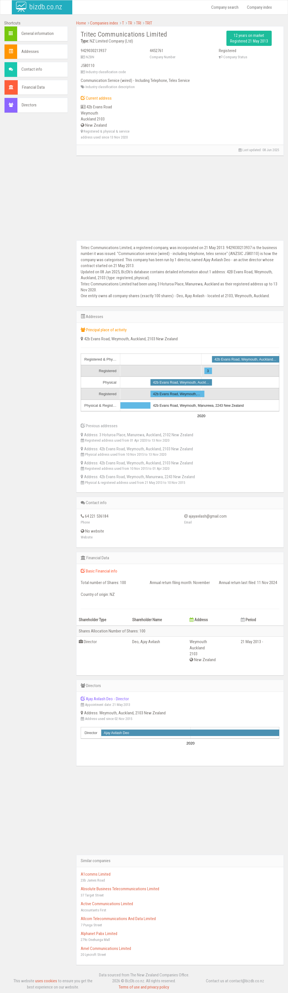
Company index (259, 7)
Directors (29, 105)
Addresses (30, 51)
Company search (224, 7)
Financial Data (33, 87)
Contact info (31, 69)
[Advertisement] (36, 202)
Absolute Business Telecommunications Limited (120, 888)
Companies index (104, 23)
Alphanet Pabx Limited (99, 933)
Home (81, 23)
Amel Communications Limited (106, 948)
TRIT (148, 23)
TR (130, 23)
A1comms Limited (96, 874)
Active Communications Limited (107, 903)
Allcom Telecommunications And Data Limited (118, 918)
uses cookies (46, 980)
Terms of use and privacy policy (144, 987)
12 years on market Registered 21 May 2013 (249, 38)
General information (37, 33)
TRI (138, 23)
